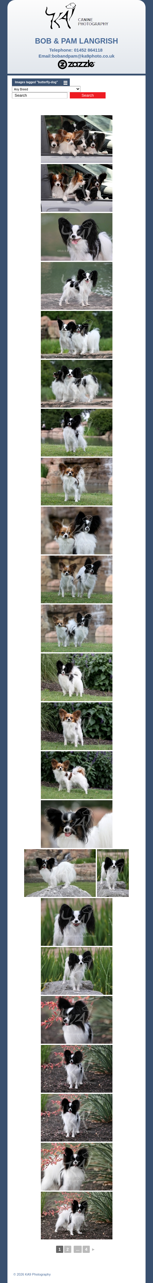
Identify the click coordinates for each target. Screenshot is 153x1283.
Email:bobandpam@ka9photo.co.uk (76, 55)
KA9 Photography (37, 1274)
